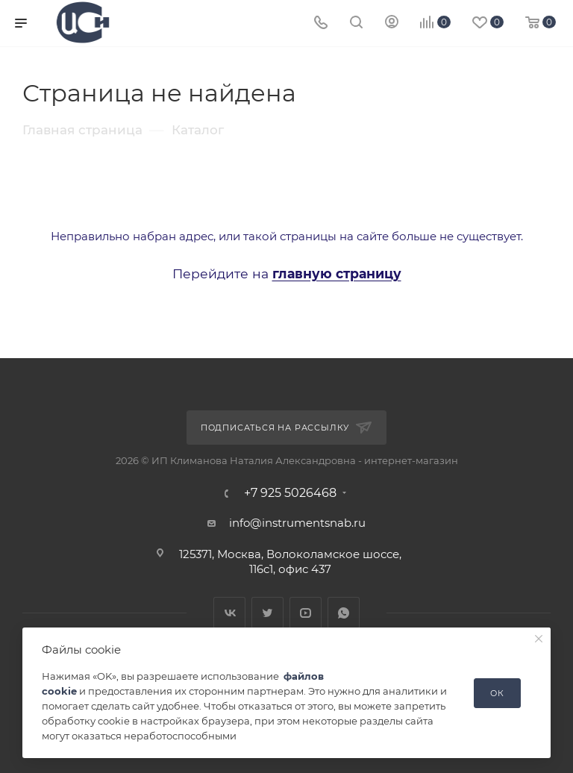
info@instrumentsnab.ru (297, 523)
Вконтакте (229, 613)
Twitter (267, 613)
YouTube (305, 613)
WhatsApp (344, 613)
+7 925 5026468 (290, 493)
